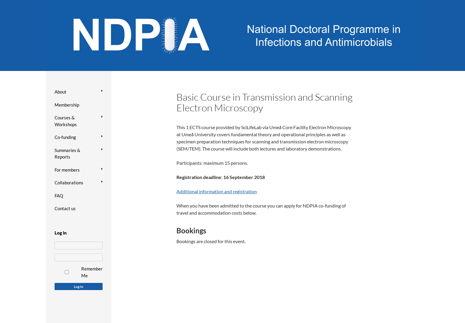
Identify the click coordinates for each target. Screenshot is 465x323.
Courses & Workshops (66, 121)
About (60, 91)
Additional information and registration (216, 191)
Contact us (65, 208)
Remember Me (92, 272)
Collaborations (69, 182)
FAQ (59, 195)
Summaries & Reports (67, 154)
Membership (67, 104)
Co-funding (65, 137)
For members (67, 169)
